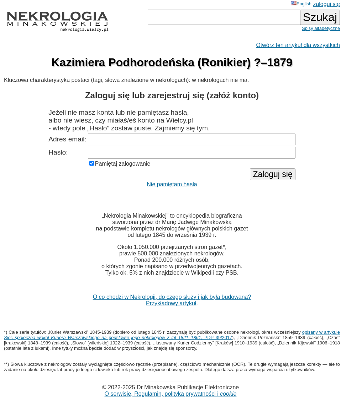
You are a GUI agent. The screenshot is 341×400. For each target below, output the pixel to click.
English (301, 3)
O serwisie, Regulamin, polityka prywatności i (171, 394)
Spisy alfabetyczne (321, 28)
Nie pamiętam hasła (172, 184)
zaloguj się (326, 4)
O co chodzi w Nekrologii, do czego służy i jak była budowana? (172, 297)
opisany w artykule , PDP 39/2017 (172, 334)
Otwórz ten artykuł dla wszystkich (298, 45)
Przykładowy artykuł (171, 303)
